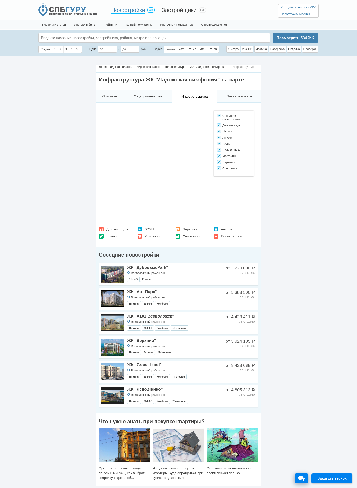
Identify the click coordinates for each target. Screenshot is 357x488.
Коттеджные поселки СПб (298, 7)
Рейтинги (111, 24)
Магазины (152, 236)
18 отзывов (179, 328)
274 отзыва (164, 352)
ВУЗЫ (149, 229)
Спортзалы (191, 236)
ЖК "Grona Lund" (144, 365)
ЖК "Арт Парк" (142, 292)
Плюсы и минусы (239, 96)
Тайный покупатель (138, 24)
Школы (111, 236)
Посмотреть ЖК (295, 38)
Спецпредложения (214, 24)
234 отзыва (179, 401)
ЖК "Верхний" (141, 340)
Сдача (157, 49)
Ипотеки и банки (85, 24)
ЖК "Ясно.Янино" (145, 389)
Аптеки (226, 229)
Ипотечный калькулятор (176, 24)
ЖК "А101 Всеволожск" (150, 316)
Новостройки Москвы (295, 14)
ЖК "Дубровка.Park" (147, 267)
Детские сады (117, 229)
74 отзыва (178, 376)
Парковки (190, 229)
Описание (109, 96)
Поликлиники (231, 236)
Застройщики (179, 10)
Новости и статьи (54, 24)
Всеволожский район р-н (148, 273)
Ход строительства (148, 96)
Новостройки (128, 10)
